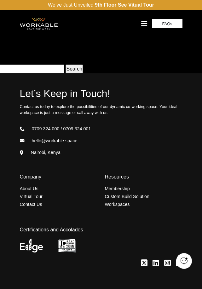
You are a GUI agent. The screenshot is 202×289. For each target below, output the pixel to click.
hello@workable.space (49, 140)
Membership (117, 188)
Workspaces (117, 204)
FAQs (167, 23)
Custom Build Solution (127, 196)
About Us (29, 188)
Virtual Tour (31, 196)
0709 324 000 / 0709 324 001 (55, 128)
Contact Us (31, 204)
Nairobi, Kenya (40, 152)
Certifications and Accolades (51, 229)
